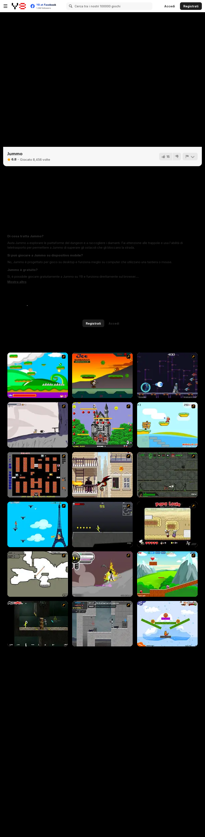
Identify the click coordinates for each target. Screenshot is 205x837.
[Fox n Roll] (167, 623)
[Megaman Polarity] (167, 375)
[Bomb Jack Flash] (102, 425)
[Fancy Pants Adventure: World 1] (37, 425)
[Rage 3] (102, 574)
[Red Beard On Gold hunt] (167, 425)
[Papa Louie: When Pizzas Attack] (167, 524)
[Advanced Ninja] (37, 574)
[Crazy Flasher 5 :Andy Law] (37, 623)
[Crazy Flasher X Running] (102, 524)
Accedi (169, 6)
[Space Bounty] (167, 474)
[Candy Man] (37, 375)
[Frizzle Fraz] (167, 574)
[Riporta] (190, 156)
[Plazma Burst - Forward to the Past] (102, 623)
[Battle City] (37, 474)
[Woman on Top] (37, 524)
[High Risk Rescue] (102, 474)
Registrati (190, 6)
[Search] (70, 6)
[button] (16, 282)
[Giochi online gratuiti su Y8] (19, 6)
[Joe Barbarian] (102, 375)
